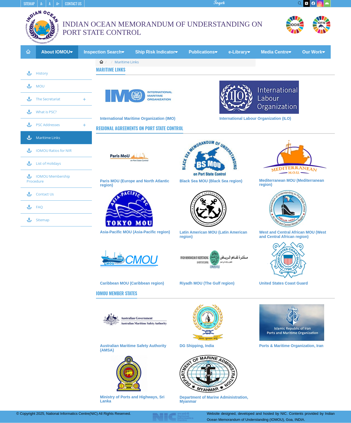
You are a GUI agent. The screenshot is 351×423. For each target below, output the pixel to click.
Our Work (313, 52)
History (37, 73)
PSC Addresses (56, 125)
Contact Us (73, 3)
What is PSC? (42, 111)
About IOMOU (57, 52)
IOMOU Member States (116, 293)
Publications (203, 52)
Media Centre (276, 52)
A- (41, 3)
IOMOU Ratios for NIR (49, 150)
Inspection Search (104, 52)
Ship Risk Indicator (156, 52)
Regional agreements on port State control (139, 128)
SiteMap (29, 3)
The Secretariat (56, 99)
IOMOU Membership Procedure (49, 179)
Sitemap (38, 219)
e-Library (239, 52)
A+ (57, 3)
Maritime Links (43, 137)
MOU (35, 86)
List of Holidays (44, 163)
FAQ (35, 207)
